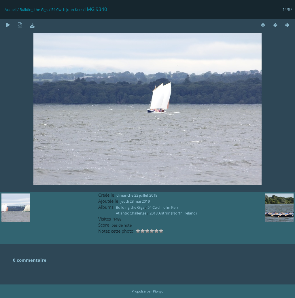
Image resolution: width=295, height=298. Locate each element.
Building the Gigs (34, 9)
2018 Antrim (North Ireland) (173, 213)
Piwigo (158, 291)
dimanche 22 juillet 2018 (136, 195)
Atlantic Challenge (131, 213)
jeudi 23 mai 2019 (135, 201)
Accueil (10, 9)
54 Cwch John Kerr (66, 9)
